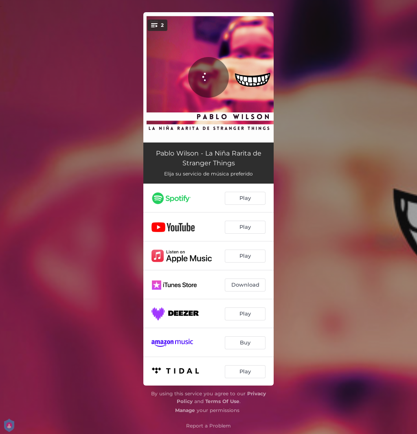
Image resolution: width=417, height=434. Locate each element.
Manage (185, 410)
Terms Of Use (222, 401)
